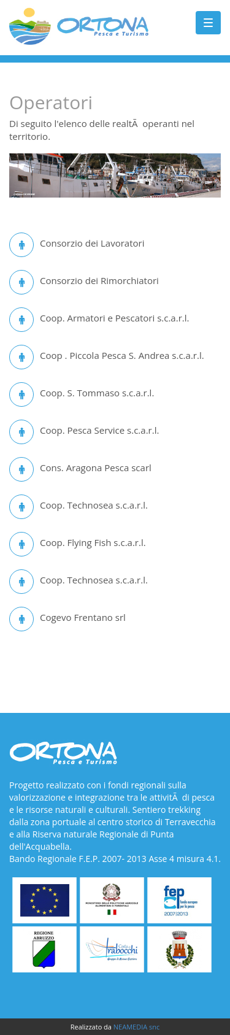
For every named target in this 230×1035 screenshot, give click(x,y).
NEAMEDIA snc (136, 1026)
